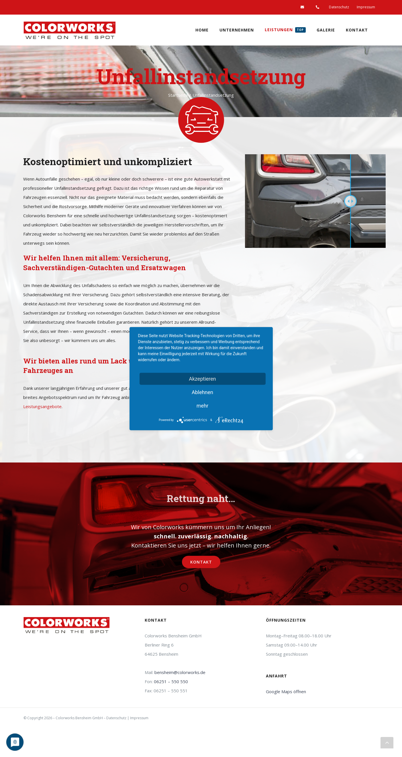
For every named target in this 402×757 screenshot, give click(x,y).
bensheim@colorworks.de (179, 672)
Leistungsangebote (42, 406)
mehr (202, 405)
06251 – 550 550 (171, 681)
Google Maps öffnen (286, 691)
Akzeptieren (202, 378)
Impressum (139, 718)
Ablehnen (202, 392)
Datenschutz (116, 718)
